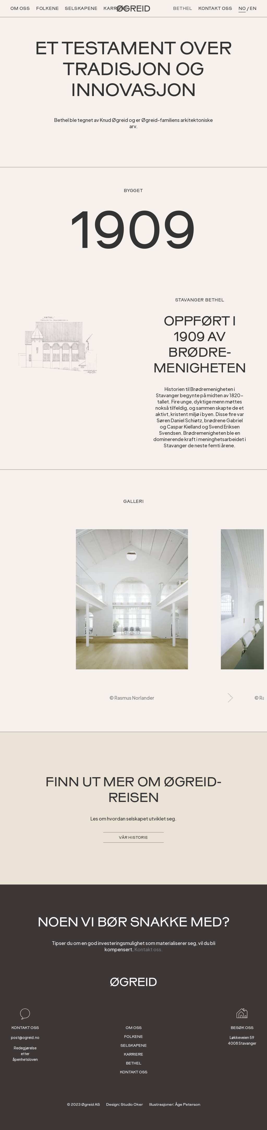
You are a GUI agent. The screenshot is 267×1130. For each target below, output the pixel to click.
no (242, 8)
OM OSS (20, 8)
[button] (228, 614)
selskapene (81, 8)
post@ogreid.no (25, 1037)
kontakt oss (215, 8)
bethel (133, 1063)
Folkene (47, 8)
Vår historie (133, 837)
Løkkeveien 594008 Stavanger (242, 1040)
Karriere (133, 1054)
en (253, 8)
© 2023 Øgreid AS (83, 1104)
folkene (133, 1036)
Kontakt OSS (133, 1072)
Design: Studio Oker (124, 1104)
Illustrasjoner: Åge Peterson (174, 1104)
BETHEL (182, 8)
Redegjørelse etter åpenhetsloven (25, 1053)
